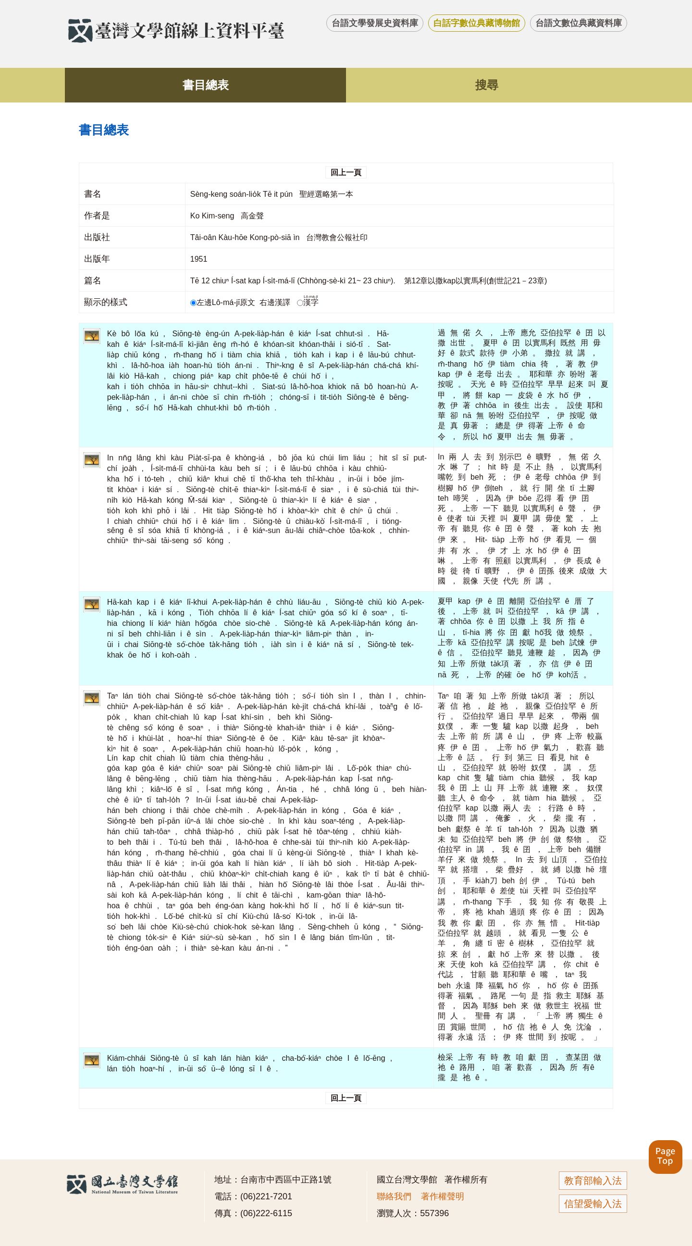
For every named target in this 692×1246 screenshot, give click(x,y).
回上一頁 (346, 172)
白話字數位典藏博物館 (476, 23)
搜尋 (486, 84)
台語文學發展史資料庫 (375, 23)
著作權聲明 (442, 1196)
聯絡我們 (394, 1196)
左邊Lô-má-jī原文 (224, 302)
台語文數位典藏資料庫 (578, 23)
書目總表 (206, 84)
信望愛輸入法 (593, 1203)
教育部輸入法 (593, 1180)
